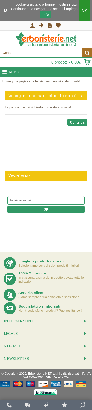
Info (45, 15)
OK (84, 10)
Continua (77, 122)
